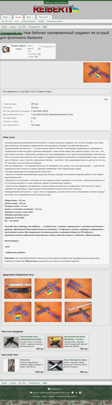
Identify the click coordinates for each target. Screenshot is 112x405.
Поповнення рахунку (55, 21)
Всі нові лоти (7, 21)
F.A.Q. (16, 21)
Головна (72, 393)
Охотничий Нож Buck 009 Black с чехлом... (74, 338)
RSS (80, 393)
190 (39, 54)
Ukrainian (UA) (56, 389)
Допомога (36, 396)
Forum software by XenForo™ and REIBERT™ (56, 402)
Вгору (76, 393)
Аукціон (18, 17)
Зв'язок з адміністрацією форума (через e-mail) (51, 393)
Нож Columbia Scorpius (75, 360)
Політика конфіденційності (67, 396)
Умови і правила (48, 396)
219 (39, 49)
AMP (106, 99)
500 (36, 56)
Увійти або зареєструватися (56, 2)
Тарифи (41, 21)
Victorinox (25, 360)
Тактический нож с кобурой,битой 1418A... (31, 338)
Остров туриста (18, 46)
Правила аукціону (28, 21)
